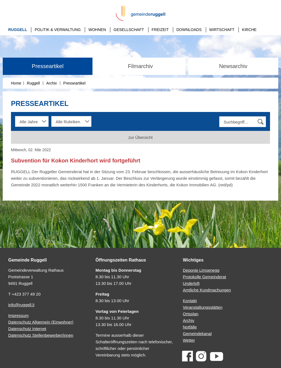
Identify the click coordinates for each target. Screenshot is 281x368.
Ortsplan (190, 313)
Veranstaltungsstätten (202, 307)
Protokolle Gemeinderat (204, 276)
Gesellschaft (129, 29)
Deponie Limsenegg (201, 270)
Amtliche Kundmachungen (207, 290)
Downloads (189, 29)
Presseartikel (48, 66)
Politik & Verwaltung (58, 29)
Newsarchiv (233, 66)
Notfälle (190, 327)
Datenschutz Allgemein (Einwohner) (41, 322)
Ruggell (17, 29)
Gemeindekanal (197, 333)
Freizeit (160, 29)
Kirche (249, 29)
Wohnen (97, 29)
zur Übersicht (140, 137)
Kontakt (190, 300)
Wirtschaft (222, 29)
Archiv (51, 83)
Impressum (18, 315)
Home (16, 83)
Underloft (191, 283)
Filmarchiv (140, 66)
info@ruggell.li (21, 304)
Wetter (189, 340)
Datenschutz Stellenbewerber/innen (40, 335)
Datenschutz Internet (27, 328)
